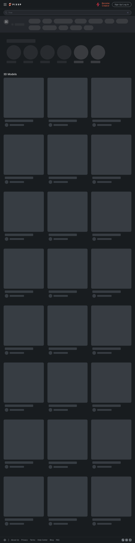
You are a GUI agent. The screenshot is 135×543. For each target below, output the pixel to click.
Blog (52, 540)
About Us (15, 540)
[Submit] (6, 12)
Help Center (42, 540)
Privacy (24, 540)
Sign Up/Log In (122, 4)
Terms (32, 540)
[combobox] (67, 12)
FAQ (57, 540)
